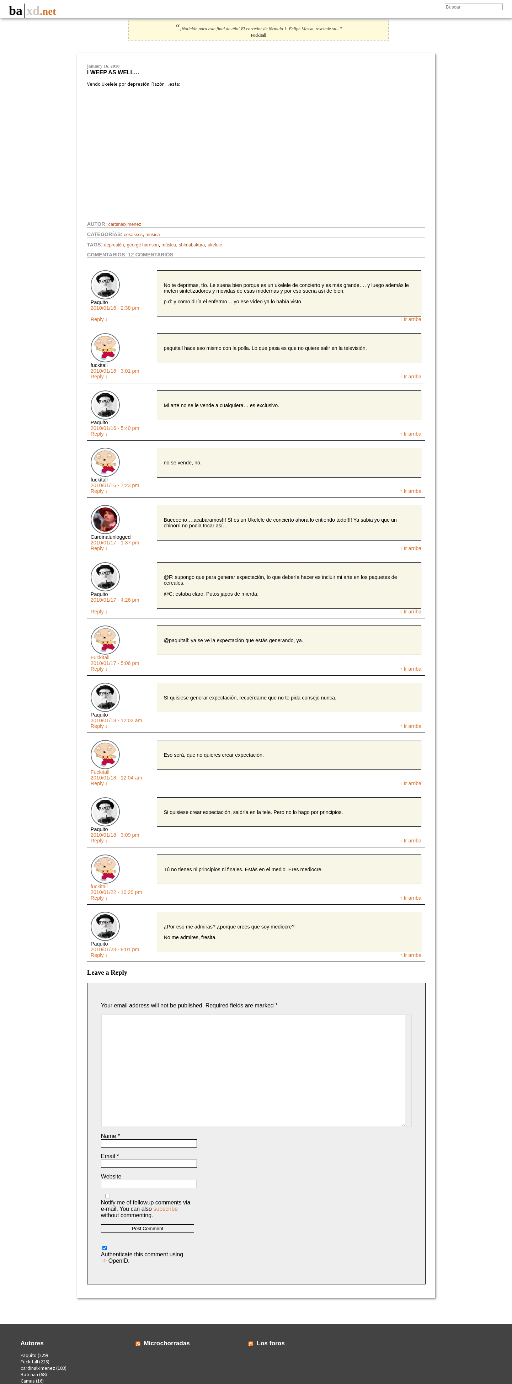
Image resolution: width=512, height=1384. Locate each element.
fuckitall (99, 886)
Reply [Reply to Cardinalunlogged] (99, 548)
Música (152, 234)
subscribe (165, 1209)
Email (110, 1156)
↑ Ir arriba (410, 319)
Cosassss (133, 234)
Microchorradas (167, 1343)
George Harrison (143, 244)
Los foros (271, 1343)
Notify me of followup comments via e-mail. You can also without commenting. (146, 1206)
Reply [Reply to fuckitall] (99, 376)
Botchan (29, 1374)
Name (110, 1136)
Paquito (29, 1355)
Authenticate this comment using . (142, 1255)
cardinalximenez (124, 224)
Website (111, 1176)
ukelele (215, 244)
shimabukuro (192, 244)
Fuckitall (100, 657)
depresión (114, 244)
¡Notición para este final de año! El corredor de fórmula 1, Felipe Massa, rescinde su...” (258, 28)
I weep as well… (113, 72)
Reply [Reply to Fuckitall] (99, 669)
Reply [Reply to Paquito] (99, 319)
